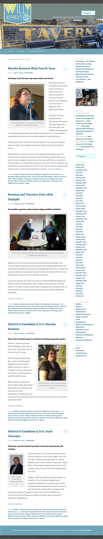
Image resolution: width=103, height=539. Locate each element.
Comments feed (81, 353)
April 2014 (79, 232)
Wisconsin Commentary (84, 340)
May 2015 (79, 198)
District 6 (57, 177)
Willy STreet (46, 181)
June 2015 (79, 196)
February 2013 (81, 268)
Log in (78, 348)
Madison (16, 174)
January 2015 (80, 209)
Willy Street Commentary (51, 174)
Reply (27, 183)
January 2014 (80, 240)
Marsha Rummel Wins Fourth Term (31, 68)
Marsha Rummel (21, 418)
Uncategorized (81, 322)
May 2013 (79, 260)
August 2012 (80, 283)
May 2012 (79, 291)
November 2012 (81, 275)
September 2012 (81, 281)
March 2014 (80, 234)
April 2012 (79, 293)
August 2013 (80, 252)
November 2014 (81, 214)
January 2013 (80, 270)
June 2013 (79, 258)
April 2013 (79, 263)
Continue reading (55, 169)
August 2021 (80, 165)
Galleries (20, 51)
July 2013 (79, 255)
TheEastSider (29, 73)
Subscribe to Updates (36, 51)
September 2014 (81, 219)
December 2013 (81, 242)
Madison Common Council (41, 179)
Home (11, 51)
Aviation (78, 304)
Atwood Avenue (13, 413)
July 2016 (79, 173)
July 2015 (79, 193)
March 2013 (80, 265)
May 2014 (79, 229)
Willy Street (38, 174)
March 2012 (80, 296)
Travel (78, 320)
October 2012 (80, 278)
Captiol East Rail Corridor (23, 177)
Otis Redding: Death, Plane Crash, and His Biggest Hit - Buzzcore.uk (85, 118)
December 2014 (81, 211)
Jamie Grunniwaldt (85, 530)
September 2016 (81, 170)
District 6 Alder (19, 416)
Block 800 (11, 177)
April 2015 (79, 201)
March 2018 (80, 167)
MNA (15, 181)
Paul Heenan (22, 181)
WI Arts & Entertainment (84, 325)
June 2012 (79, 288)
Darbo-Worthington (46, 177)
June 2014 (79, 227)
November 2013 (81, 245)
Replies (28, 313)
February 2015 (81, 206)
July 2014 (79, 224)
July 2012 (79, 286)
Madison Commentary (27, 174)
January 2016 (80, 180)
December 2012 (81, 273)
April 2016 (79, 175)
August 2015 (80, 191)
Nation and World (82, 317)
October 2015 (80, 185)
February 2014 (81, 237)
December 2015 (81, 183)
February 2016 (81, 178)
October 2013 (80, 247)
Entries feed (80, 351)
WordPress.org (81, 356)
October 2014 (80, 216)
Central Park (36, 177)
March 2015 (80, 203)
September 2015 (81, 188)
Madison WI (53, 179)
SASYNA (29, 181)
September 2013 (81, 250)
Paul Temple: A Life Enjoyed (85, 61)
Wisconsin (79, 338)
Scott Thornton (37, 181)
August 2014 (80, 221)
